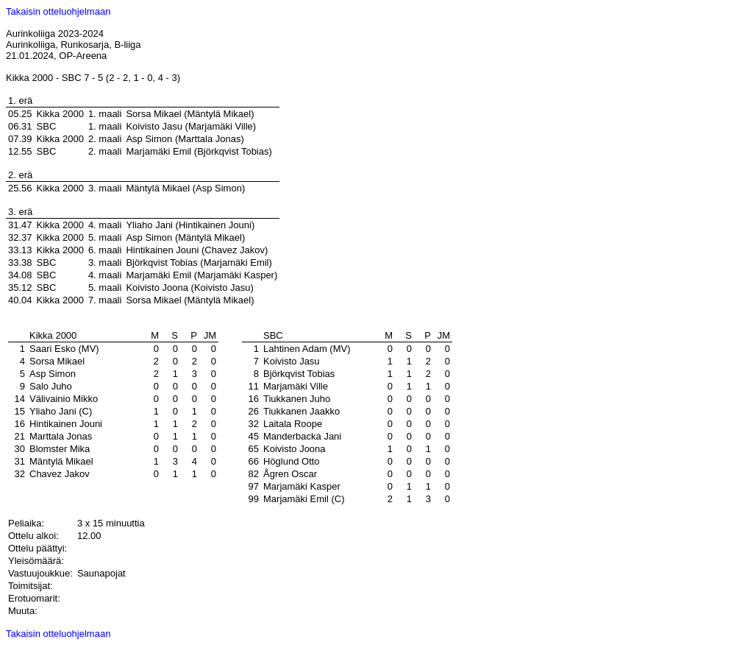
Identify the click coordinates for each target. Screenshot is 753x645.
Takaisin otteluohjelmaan (58, 11)
